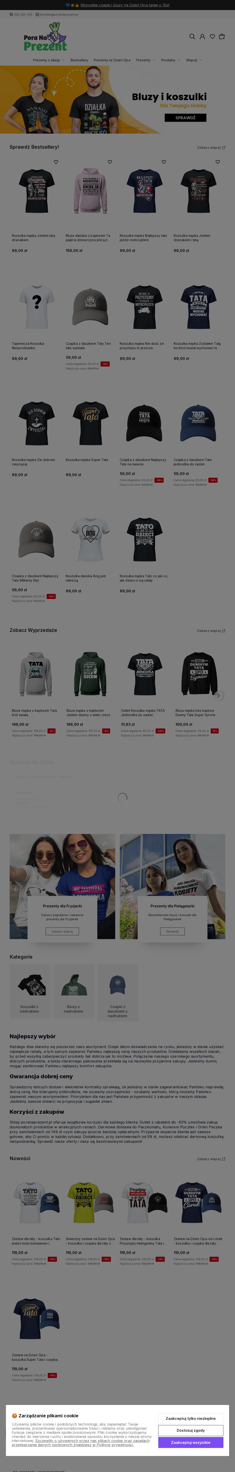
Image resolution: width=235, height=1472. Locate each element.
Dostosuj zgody (191, 1430)
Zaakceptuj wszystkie (190, 1442)
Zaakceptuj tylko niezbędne (191, 1418)
